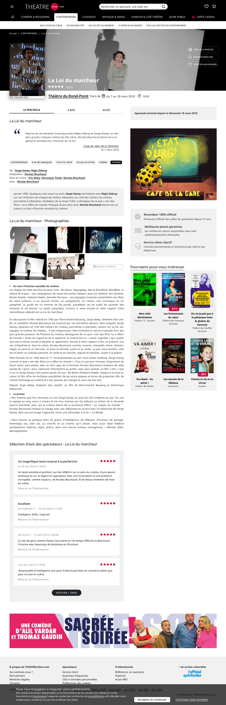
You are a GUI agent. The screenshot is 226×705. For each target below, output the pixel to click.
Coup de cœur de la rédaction (101, 146)
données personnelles (84, 679)
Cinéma (103, 162)
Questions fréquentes (75, 675)
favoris (203, 64)
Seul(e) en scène (85, 162)
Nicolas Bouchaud (35, 174)
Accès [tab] (106, 110)
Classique (89, 16)
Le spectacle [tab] (31, 109)
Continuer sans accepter (192, 699)
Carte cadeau (203, 16)
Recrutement (17, 675)
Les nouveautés (75, 25)
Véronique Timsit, (52, 177)
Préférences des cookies (76, 683)
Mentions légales (20, 679)
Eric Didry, (35, 177)
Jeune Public (177, 16)
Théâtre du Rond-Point (68, 96)
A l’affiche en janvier (130, 25)
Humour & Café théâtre (147, 16)
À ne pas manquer (42, 162)
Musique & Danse (113, 16)
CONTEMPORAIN (19, 162)
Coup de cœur (64, 162)
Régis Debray (39, 170)
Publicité (120, 675)
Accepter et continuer (152, 699)
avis (201, 56)
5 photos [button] (104, 266)
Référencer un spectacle (129, 672)
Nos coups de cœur (51, 25)
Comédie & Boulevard (35, 16)
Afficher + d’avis (66, 592)
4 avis (69, 86)
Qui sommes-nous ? (21, 672)
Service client (70, 672)
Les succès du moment (101, 25)
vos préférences (96, 696)
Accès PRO (121, 679)
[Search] (129, 7)
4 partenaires (40, 696)
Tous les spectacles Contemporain (166, 25)
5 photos (201, 49)
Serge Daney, (22, 170)
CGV (64, 679)
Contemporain (66, 16)
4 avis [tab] (71, 110)
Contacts (15, 683)
